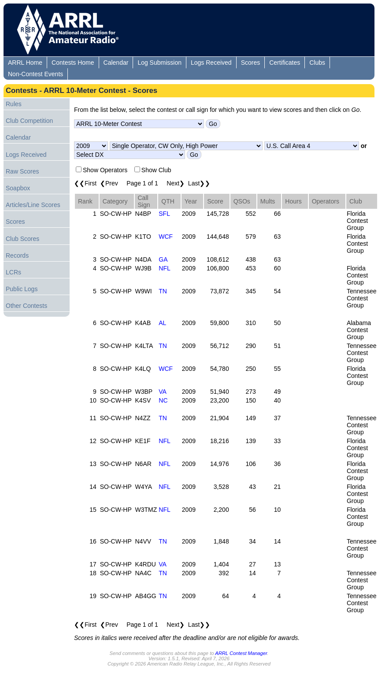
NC (163, 400)
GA (163, 259)
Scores (250, 62)
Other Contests (26, 305)
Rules (14, 103)
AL (162, 322)
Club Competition (29, 120)
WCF (166, 236)
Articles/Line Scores (33, 204)
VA (163, 391)
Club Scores (22, 238)
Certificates (284, 62)
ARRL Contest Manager (241, 653)
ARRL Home (25, 62)
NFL (164, 268)
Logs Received (211, 62)
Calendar (116, 62)
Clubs (317, 62)
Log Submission (159, 62)
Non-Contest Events (35, 74)
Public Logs (21, 288)
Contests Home (73, 62)
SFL (164, 213)
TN (163, 291)
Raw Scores (22, 171)
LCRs (13, 272)
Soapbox (18, 188)
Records (17, 255)
